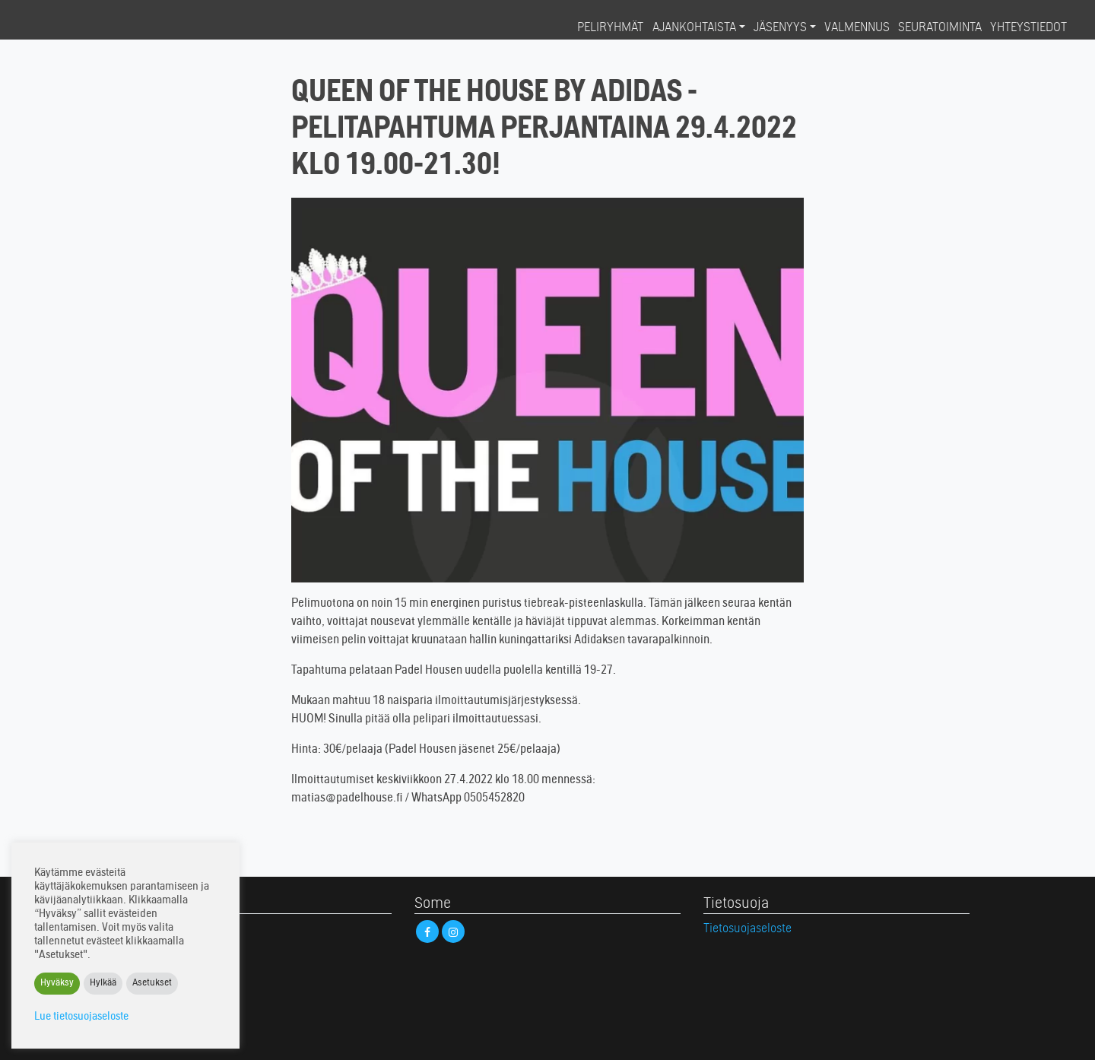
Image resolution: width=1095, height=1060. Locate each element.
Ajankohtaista (694, 28)
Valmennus (857, 28)
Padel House (73, 27)
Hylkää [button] (103, 984)
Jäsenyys (780, 28)
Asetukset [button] (152, 984)
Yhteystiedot (1028, 28)
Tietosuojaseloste (747, 929)
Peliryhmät (610, 28)
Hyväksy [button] (57, 984)
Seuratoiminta (940, 28)
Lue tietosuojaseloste (81, 1017)
